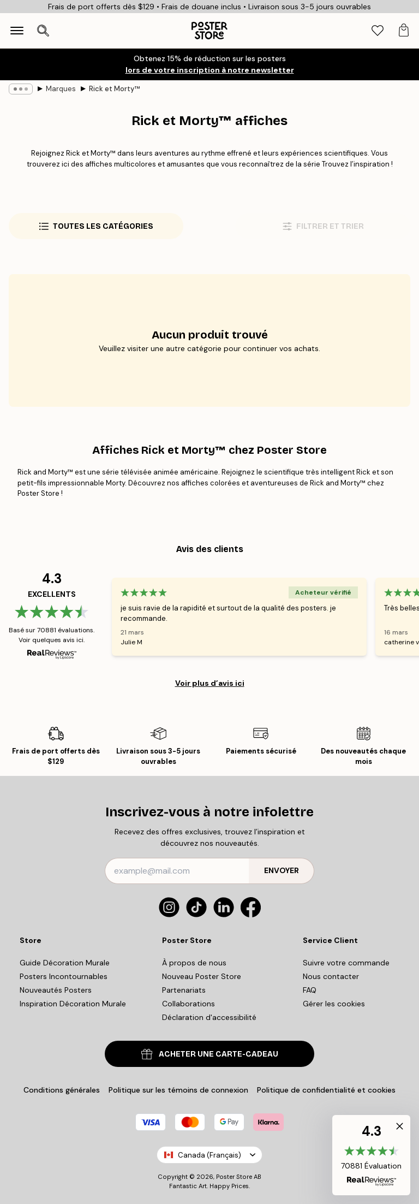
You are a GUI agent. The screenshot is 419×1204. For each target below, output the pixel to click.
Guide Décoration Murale (65, 963)
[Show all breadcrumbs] (21, 89)
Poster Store (234, 1177)
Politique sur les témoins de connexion (178, 1090)
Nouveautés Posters (56, 990)
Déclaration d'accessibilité (209, 1017)
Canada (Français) (209, 1155)
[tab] (377, 31)
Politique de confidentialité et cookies (326, 1090)
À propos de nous (194, 963)
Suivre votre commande (346, 963)
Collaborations (188, 1004)
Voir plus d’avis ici (209, 683)
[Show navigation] (16, 31)
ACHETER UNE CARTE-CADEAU (209, 1054)
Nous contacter (331, 976)
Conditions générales (61, 1090)
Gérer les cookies (334, 1004)
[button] (371, 1155)
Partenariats (184, 990)
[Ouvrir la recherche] (43, 31)
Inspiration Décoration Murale (73, 1004)
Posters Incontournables (63, 976)
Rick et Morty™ (114, 88)
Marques (61, 88)
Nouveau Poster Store (201, 976)
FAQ (309, 990)
